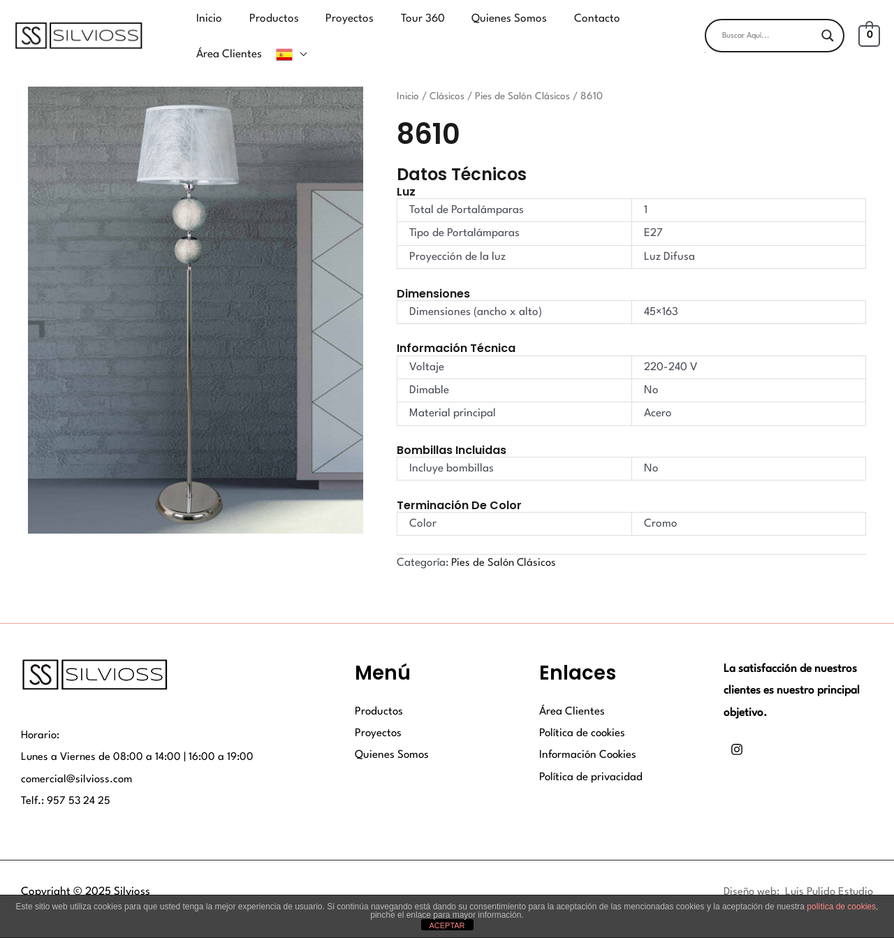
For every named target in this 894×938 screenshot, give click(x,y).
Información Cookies (589, 735)
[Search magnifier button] (827, 26)
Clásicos (449, 76)
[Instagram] (737, 730)
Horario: (41, 715)
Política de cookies (583, 713)
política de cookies (841, 906)
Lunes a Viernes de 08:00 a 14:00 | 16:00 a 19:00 (138, 736)
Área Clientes (572, 691)
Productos (379, 691)
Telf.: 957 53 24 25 (66, 781)
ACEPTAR (446, 925)
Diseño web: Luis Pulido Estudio (795, 871)
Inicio (408, 76)
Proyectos (379, 713)
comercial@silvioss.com (78, 759)
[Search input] (768, 26)
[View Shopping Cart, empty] (869, 25)
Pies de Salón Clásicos (525, 76)
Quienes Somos (392, 735)
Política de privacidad (591, 757)
